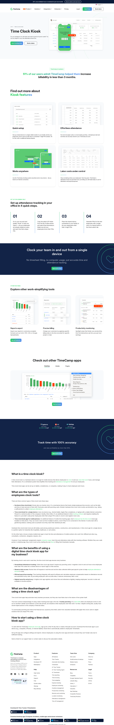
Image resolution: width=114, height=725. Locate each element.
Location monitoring (57, 696)
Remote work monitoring (58, 693)
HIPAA (90, 681)
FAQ (35, 681)
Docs (35, 675)
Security (90, 678)
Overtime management (58, 688)
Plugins (67, 366)
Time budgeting (56, 680)
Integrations (37, 659)
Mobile (57, 366)
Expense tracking (56, 683)
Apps (11, 26)
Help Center (37, 673)
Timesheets (55, 664)
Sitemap (36, 686)
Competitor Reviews (75, 694)
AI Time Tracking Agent (58, 670)
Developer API (38, 662)
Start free (87, 9)
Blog (71, 673)
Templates (73, 675)
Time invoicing (55, 677)
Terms (90, 673)
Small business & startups (76, 659)
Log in (78, 9)
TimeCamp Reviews (75, 696)
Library (72, 683)
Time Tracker (55, 659)
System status (37, 683)
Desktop (47, 366)
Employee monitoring (57, 685)
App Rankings (73, 691)
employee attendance (35, 509)
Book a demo (29, 43)
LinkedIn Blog (73, 681)
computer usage (46, 540)
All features (55, 656)
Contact (90, 659)
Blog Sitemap (37, 688)
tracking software (78, 514)
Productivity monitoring (58, 690)
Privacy (90, 675)
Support (36, 678)
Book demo (98, 9)
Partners (90, 664)
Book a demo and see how (73, 1)
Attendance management (58, 698)
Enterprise (72, 664)
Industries (72, 688)
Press (89, 662)
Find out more (57, 404)
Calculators (73, 686)
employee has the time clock (82, 519)
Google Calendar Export (76, 678)
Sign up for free (57, 268)
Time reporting (55, 675)
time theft (77, 601)
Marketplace (37, 664)
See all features (15, 340)
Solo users (73, 656)
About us (90, 656)
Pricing (66, 9)
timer (52, 542)
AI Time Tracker (56, 667)
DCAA (90, 683)
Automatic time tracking (58, 662)
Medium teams (74, 662)
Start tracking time (16, 43)
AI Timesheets (56, 672)
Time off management (57, 701)
